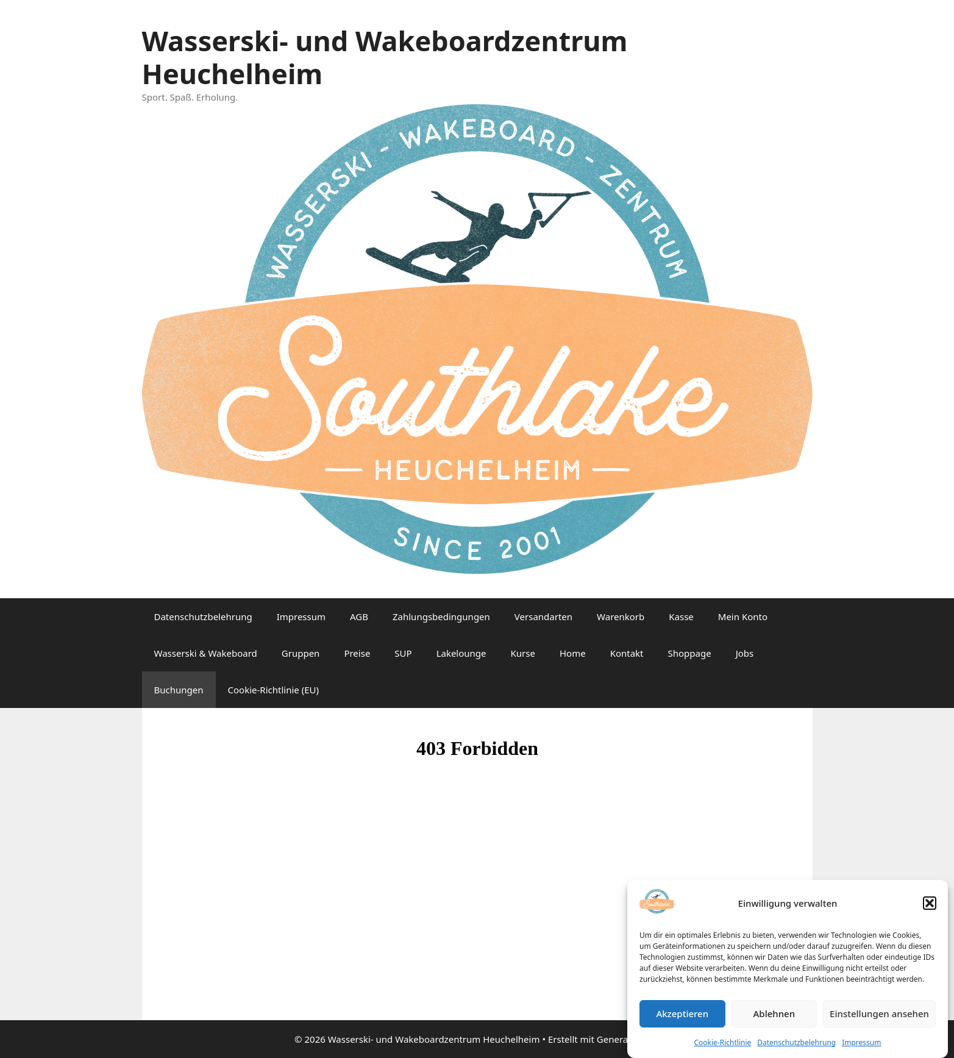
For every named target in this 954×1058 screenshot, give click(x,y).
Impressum (861, 1047)
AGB (359, 616)
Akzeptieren (682, 1019)
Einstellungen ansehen (879, 1019)
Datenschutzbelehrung (796, 1047)
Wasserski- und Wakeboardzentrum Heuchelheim (385, 57)
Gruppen (301, 653)
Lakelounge (461, 653)
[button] (930, 909)
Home (573, 653)
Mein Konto (742, 616)
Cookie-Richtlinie (723, 1047)
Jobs (745, 653)
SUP (402, 653)
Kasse (681, 616)
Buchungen (179, 690)
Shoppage (689, 653)
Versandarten (543, 616)
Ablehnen (774, 1019)
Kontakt (627, 653)
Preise (357, 653)
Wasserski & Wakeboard (205, 653)
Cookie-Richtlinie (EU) (273, 690)
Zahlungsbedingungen (441, 616)
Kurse (523, 653)
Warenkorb (620, 616)
